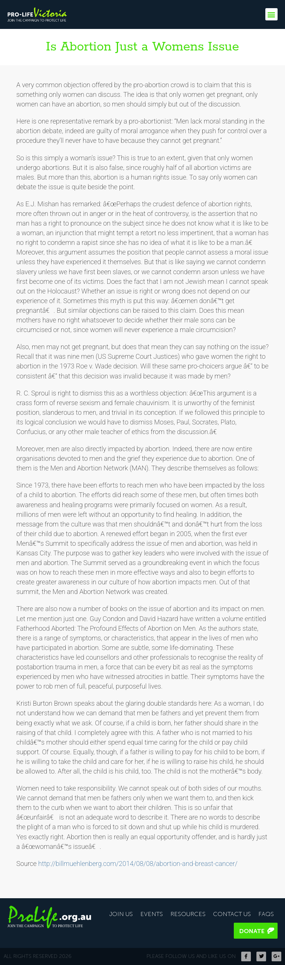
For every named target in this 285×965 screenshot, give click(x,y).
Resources (188, 914)
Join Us (121, 914)
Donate (252, 931)
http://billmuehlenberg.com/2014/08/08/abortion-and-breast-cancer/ (138, 863)
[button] (271, 14)
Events (151, 914)
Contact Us (232, 914)
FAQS (266, 914)
